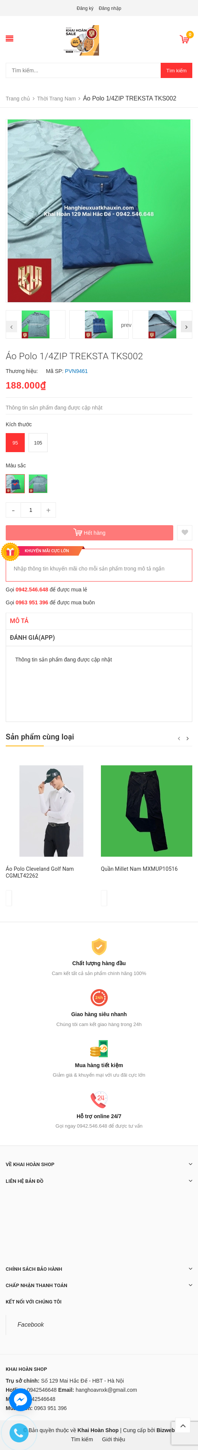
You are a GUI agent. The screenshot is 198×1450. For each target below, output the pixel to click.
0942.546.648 (32, 589)
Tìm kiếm (176, 70)
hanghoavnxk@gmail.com (106, 1390)
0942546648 (42, 1390)
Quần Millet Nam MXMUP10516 (139, 869)
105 (38, 443)
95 (15, 443)
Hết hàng (94, 533)
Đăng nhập (110, 8)
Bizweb (165, 1430)
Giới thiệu (113, 1439)
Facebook (31, 1324)
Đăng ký (85, 8)
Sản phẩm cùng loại (40, 736)
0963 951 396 (32, 602)
